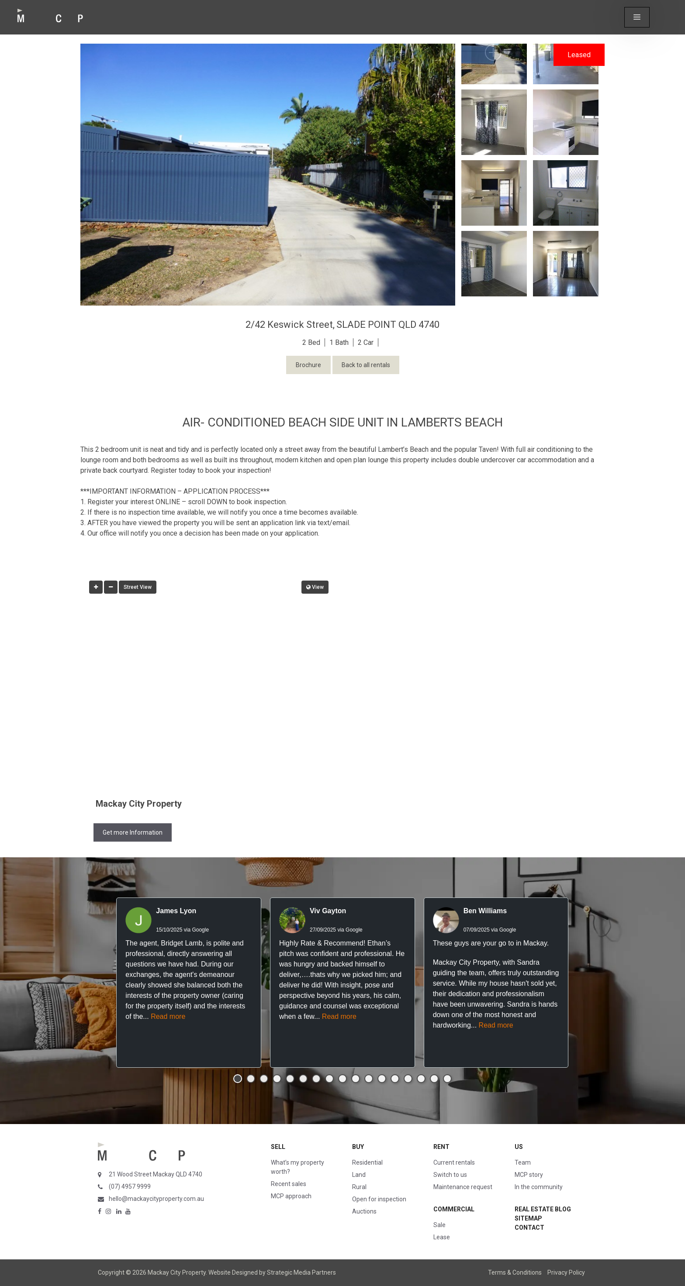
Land (359, 1174)
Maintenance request (462, 1186)
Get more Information (133, 832)
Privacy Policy (566, 1272)
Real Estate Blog (543, 1209)
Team (523, 1162)
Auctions (364, 1211)
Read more (168, 1016)
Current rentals (454, 1162)
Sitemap (528, 1218)
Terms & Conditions (515, 1272)
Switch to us (450, 1174)
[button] (637, 17)
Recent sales (288, 1183)
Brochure (308, 364)
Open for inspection (379, 1199)
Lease (441, 1237)
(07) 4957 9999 (130, 1186)
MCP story (529, 1174)
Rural (359, 1186)
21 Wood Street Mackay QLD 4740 (155, 1174)
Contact (529, 1227)
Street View (138, 587)
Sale (439, 1224)
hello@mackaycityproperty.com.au (156, 1198)
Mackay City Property (139, 803)
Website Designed (233, 1272)
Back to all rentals (366, 364)
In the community (539, 1186)
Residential (367, 1162)
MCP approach (291, 1196)
